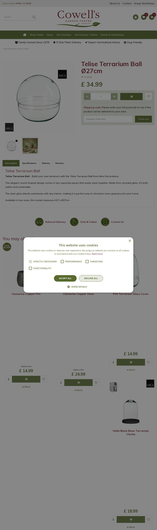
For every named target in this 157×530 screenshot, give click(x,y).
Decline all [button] (91, 278)
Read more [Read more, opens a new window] (97, 253)
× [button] (129, 241)
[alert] (78, 265)
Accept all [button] (65, 278)
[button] (78, 286)
